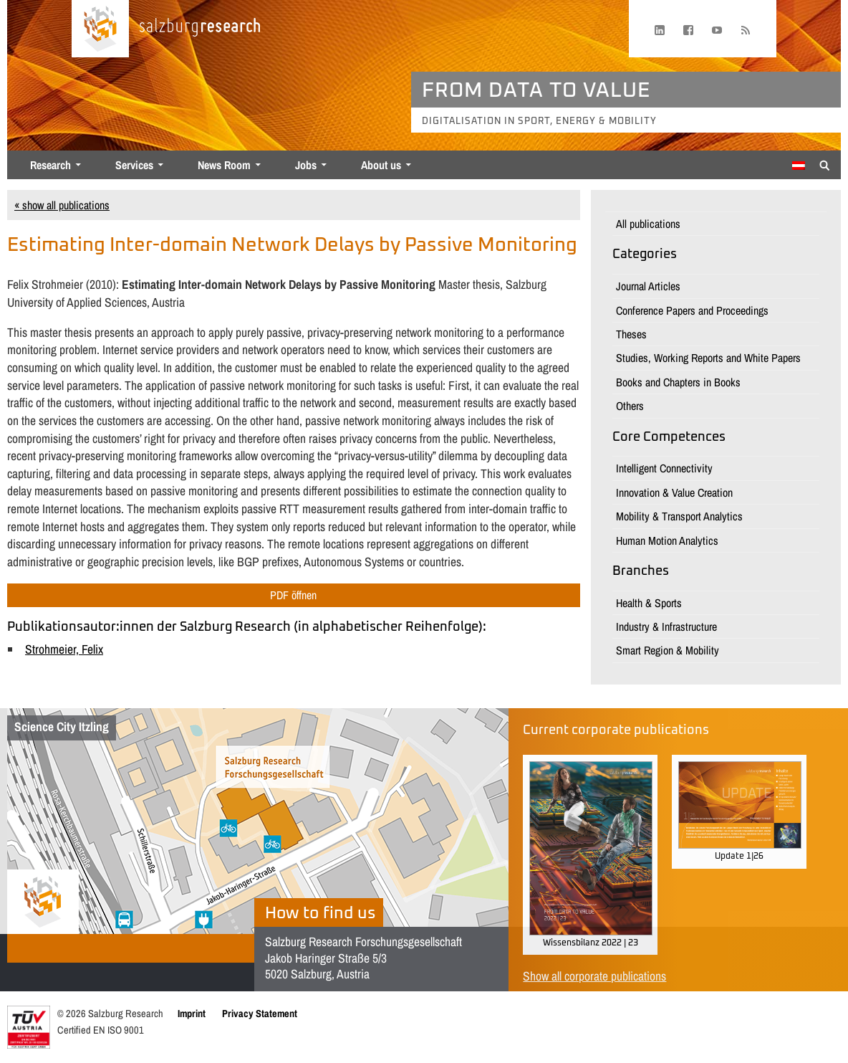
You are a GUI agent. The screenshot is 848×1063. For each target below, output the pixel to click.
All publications (648, 224)
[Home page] (100, 28)
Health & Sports (649, 603)
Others (630, 406)
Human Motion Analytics (667, 540)
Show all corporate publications (594, 976)
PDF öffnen (293, 595)
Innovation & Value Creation (674, 492)
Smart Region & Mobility (667, 650)
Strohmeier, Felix (64, 649)
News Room (224, 165)
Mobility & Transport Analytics (679, 516)
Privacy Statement (259, 1013)
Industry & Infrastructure (666, 626)
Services (134, 165)
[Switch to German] (798, 165)
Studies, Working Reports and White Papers (708, 358)
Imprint (192, 1013)
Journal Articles (648, 286)
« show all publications (62, 205)
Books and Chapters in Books (678, 382)
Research (50, 165)
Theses (631, 334)
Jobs (306, 165)
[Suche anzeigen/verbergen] (825, 164)
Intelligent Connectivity (664, 468)
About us (381, 165)
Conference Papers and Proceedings (692, 310)
